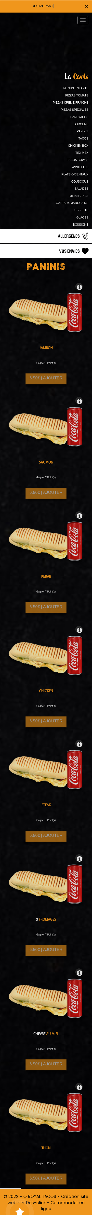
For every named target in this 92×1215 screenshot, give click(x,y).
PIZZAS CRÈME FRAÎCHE (70, 102)
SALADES (81, 188)
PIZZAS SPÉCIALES (74, 109)
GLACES (82, 217)
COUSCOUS (79, 181)
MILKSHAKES (78, 196)
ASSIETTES (80, 167)
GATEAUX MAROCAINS (72, 203)
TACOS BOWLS (77, 160)
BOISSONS (80, 224)
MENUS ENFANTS (75, 88)
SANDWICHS (79, 117)
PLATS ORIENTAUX (74, 174)
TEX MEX (81, 153)
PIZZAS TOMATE (76, 95)
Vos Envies (74, 251)
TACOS (83, 138)
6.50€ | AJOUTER (46, 381)
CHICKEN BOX (78, 145)
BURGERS (81, 124)
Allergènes (74, 236)
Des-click (36, 1203)
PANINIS (82, 131)
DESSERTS (80, 210)
